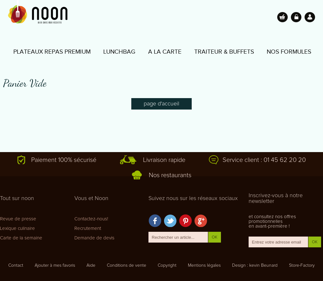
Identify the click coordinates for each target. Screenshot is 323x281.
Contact (15, 265)
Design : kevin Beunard (255, 265)
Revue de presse (18, 219)
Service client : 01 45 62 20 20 (264, 160)
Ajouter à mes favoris (55, 265)
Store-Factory (302, 265)
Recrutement (87, 228)
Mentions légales (204, 265)
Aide (90, 265)
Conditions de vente (126, 265)
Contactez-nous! (91, 219)
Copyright (167, 265)
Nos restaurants (170, 175)
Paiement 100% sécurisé (63, 160)
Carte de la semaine (21, 238)
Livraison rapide (164, 160)
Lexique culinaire (17, 228)
